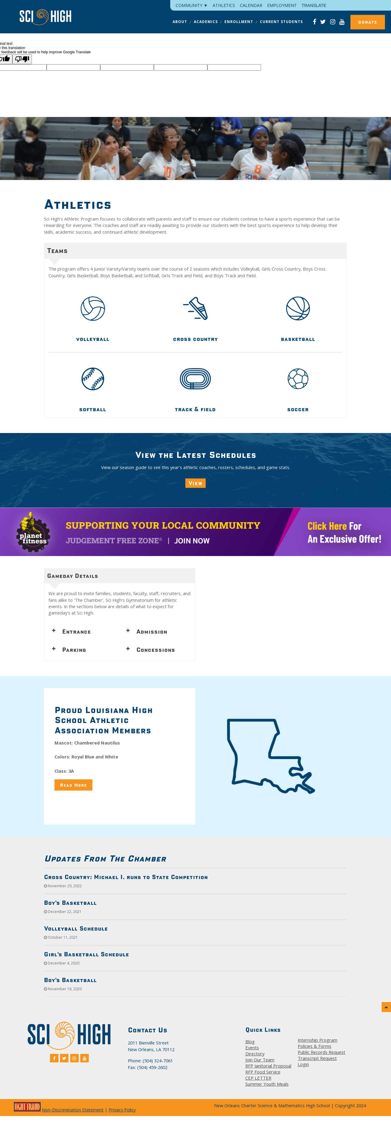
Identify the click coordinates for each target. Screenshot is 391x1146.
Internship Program (317, 1040)
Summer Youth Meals (267, 1084)
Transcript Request (317, 1058)
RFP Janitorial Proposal (268, 1066)
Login (303, 1064)
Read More (73, 785)
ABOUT (180, 21)
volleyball (92, 338)
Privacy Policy (122, 1110)
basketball (298, 338)
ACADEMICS (206, 21)
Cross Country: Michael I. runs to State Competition (126, 877)
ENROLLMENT (238, 21)
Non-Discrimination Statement (73, 1110)
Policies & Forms (314, 1046)
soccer (298, 409)
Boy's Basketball (70, 902)
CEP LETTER (258, 1078)
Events (252, 1047)
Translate (314, 5)
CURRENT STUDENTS (281, 21)
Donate (367, 22)
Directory (254, 1054)
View (195, 483)
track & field (195, 409)
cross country (195, 338)
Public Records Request (321, 1052)
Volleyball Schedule (76, 928)
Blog (250, 1041)
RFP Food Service (262, 1072)
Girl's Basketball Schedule (86, 954)
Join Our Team (259, 1060)
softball (92, 409)
